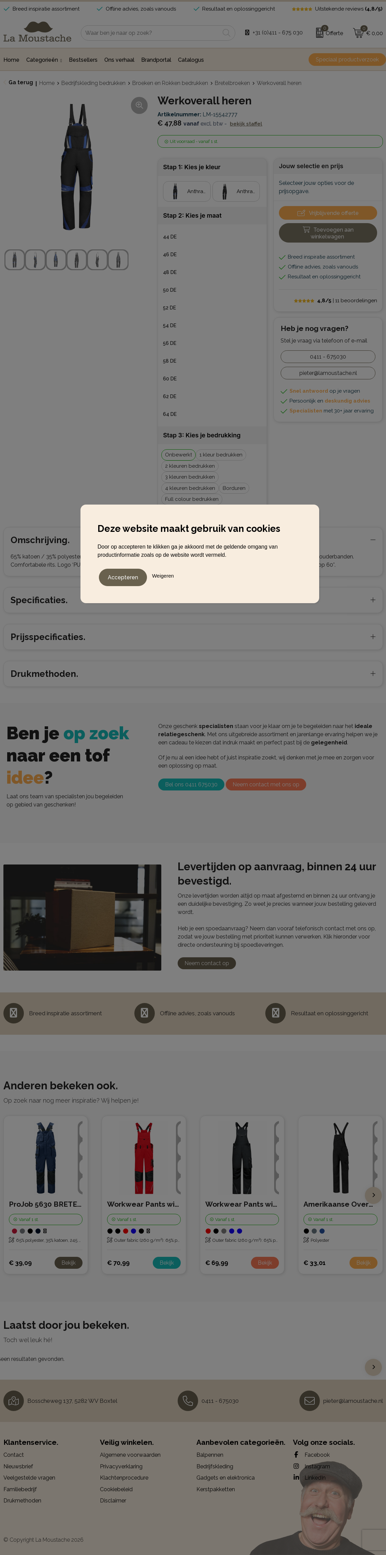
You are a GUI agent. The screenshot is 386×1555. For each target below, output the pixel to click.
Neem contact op (206, 963)
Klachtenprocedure (124, 1477)
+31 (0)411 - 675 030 (278, 32)
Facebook (311, 1454)
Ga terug (21, 82)
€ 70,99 (118, 1262)
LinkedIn (309, 1477)
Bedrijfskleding (214, 1466)
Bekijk (68, 1263)
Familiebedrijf (20, 1489)
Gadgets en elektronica (225, 1477)
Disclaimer (113, 1500)
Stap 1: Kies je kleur (191, 167)
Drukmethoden (22, 1500)
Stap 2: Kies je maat (192, 215)
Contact (13, 1455)
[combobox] (150, 33)
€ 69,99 (216, 1262)
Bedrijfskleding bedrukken (93, 83)
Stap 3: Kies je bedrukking (201, 435)
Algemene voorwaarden (130, 1455)
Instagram (311, 1466)
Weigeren (163, 574)
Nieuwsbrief (18, 1466)
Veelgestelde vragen (29, 1477)
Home (47, 83)
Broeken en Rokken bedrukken (170, 83)
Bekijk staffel (246, 124)
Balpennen (209, 1455)
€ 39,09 (20, 1262)
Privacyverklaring (121, 1466)
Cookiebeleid (116, 1489)
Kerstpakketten (215, 1489)
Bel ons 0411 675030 (191, 784)
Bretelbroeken (232, 83)
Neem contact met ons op (266, 784)
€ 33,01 (314, 1262)
